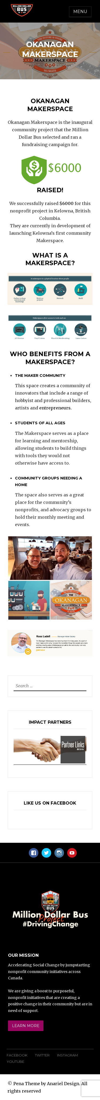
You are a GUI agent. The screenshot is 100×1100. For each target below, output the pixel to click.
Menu (80, 11)
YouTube (15, 1061)
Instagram (67, 1055)
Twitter (42, 1055)
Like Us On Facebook (50, 803)
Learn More (25, 1025)
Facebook (17, 1055)
